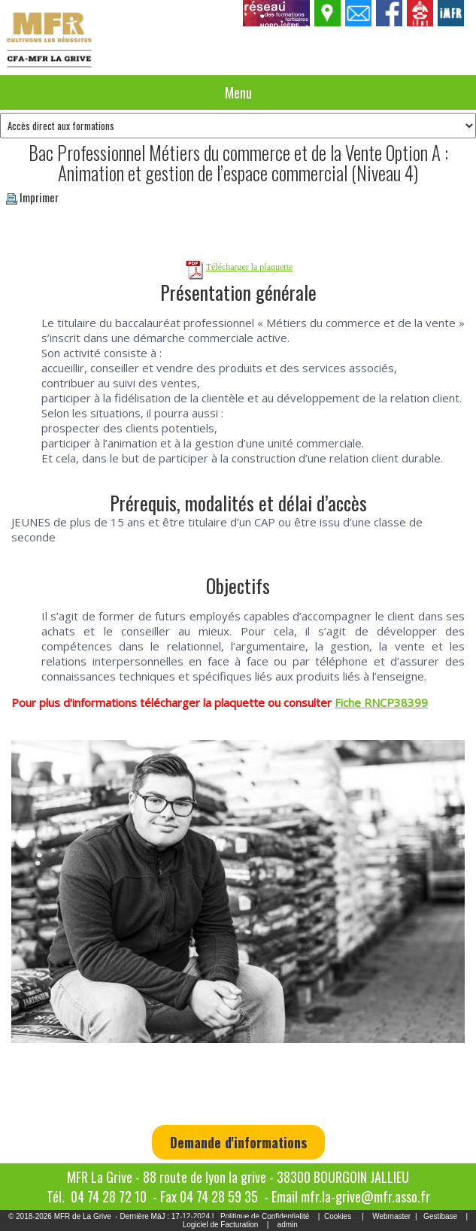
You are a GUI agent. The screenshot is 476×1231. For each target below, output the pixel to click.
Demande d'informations (238, 1142)
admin (287, 1224)
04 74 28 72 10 (109, 1196)
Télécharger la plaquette (249, 267)
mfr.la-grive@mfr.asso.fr (365, 1196)
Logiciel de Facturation (221, 1224)
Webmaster (391, 1216)
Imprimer (32, 197)
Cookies (337, 1216)
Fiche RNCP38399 (381, 702)
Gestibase (440, 1216)
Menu (238, 92)
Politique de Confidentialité (264, 1216)
